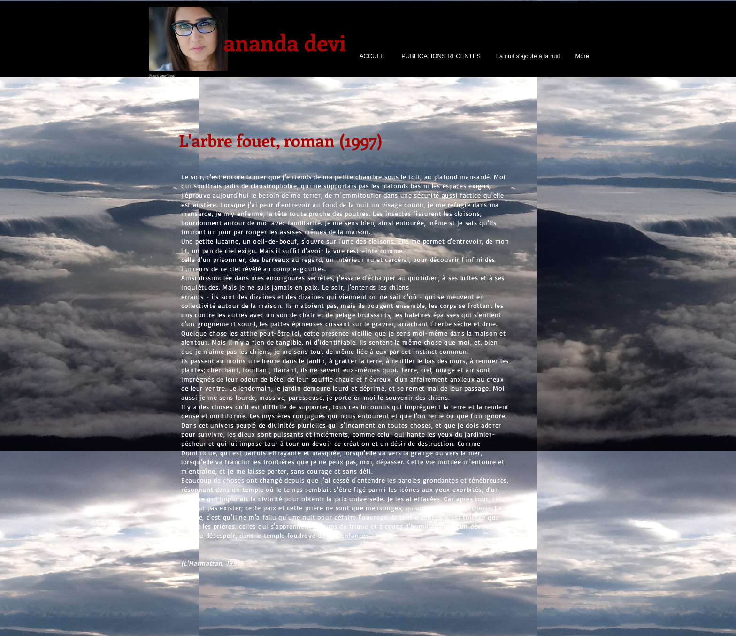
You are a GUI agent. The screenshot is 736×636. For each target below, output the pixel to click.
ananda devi (284, 42)
